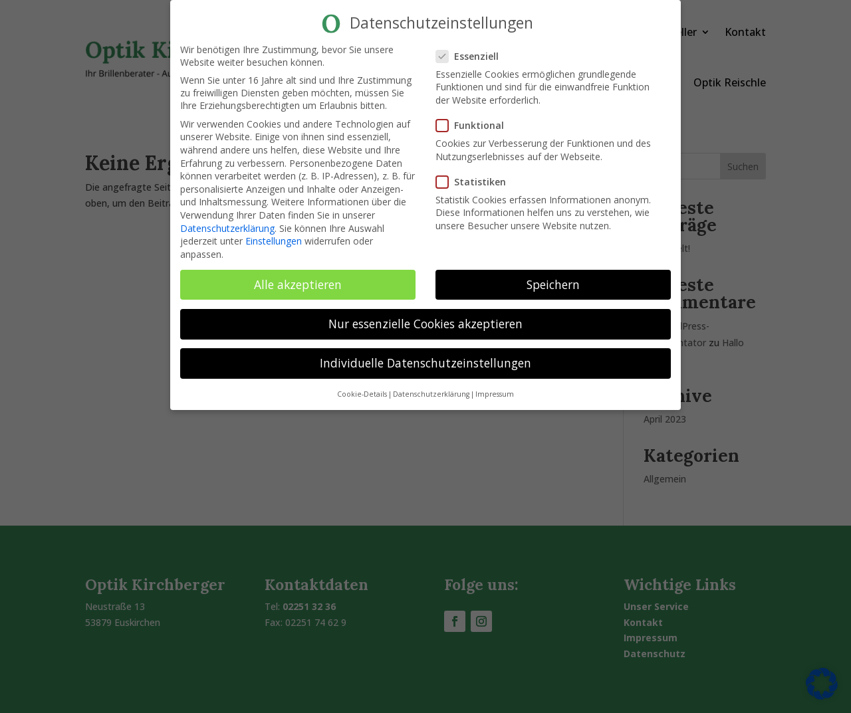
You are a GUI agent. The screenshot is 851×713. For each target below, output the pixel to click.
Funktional (475, 125)
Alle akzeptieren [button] (298, 284)
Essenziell (472, 55)
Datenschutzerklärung (227, 227)
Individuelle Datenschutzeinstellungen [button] (425, 363)
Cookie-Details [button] (362, 394)
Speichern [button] (553, 284)
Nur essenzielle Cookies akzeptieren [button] (425, 323)
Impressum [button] (494, 394)
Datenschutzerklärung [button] (431, 394)
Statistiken (476, 181)
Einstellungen (273, 241)
